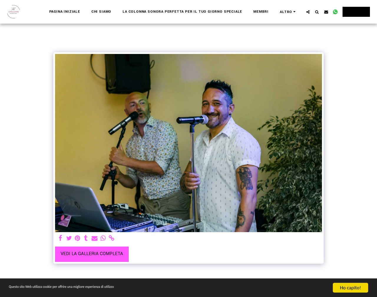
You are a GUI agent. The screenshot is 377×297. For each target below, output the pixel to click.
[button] (308, 12)
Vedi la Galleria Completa (92, 254)
